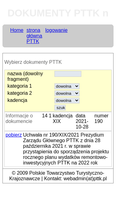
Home (17, 30)
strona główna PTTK (34, 36)
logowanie (56, 30)
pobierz (14, 135)
